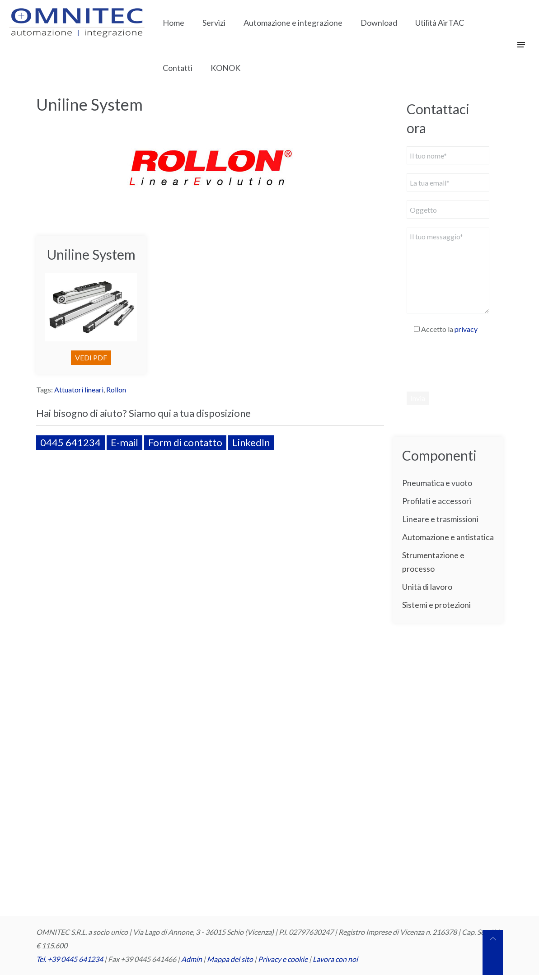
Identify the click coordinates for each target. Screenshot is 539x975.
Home (173, 23)
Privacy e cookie (283, 959)
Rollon (116, 389)
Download (379, 23)
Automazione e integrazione (293, 23)
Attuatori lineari (78, 389)
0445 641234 (70, 442)
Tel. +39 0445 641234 (69, 959)
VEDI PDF (91, 357)
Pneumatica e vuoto (437, 483)
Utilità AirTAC (439, 23)
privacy (466, 329)
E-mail (124, 442)
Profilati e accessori (436, 501)
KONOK (225, 68)
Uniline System (91, 254)
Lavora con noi (335, 959)
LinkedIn (251, 442)
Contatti (177, 68)
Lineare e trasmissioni (440, 519)
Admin (191, 959)
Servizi (213, 23)
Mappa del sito (230, 959)
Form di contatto (185, 442)
